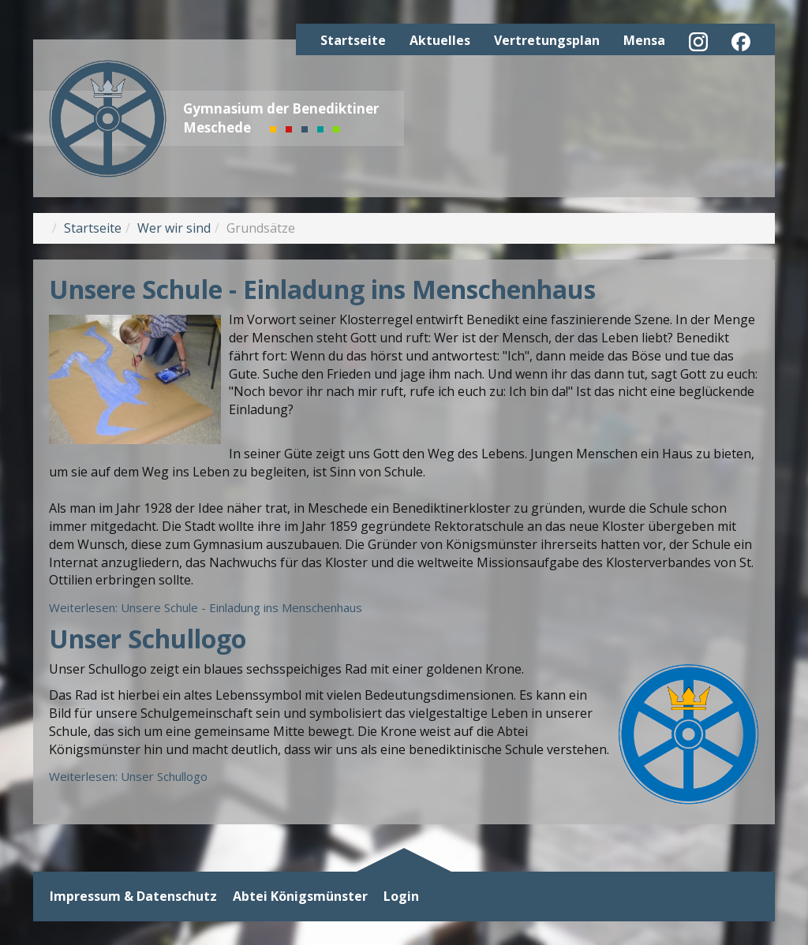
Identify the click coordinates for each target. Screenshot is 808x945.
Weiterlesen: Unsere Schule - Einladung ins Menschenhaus (205, 607)
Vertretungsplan (547, 40)
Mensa (644, 40)
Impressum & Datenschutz (133, 896)
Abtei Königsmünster (300, 896)
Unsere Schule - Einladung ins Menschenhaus (322, 289)
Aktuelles (440, 40)
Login (401, 896)
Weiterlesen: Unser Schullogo (128, 776)
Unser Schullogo (147, 639)
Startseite (353, 40)
